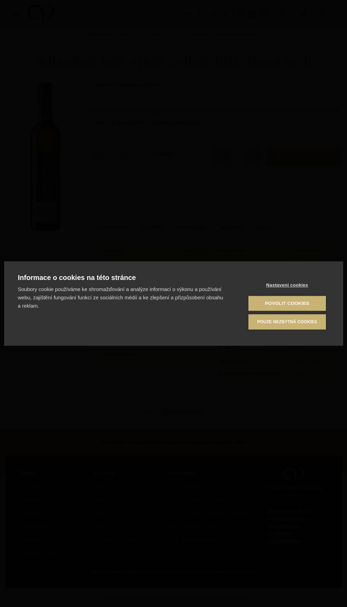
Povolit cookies (287, 303)
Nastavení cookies (287, 285)
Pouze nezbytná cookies (287, 321)
